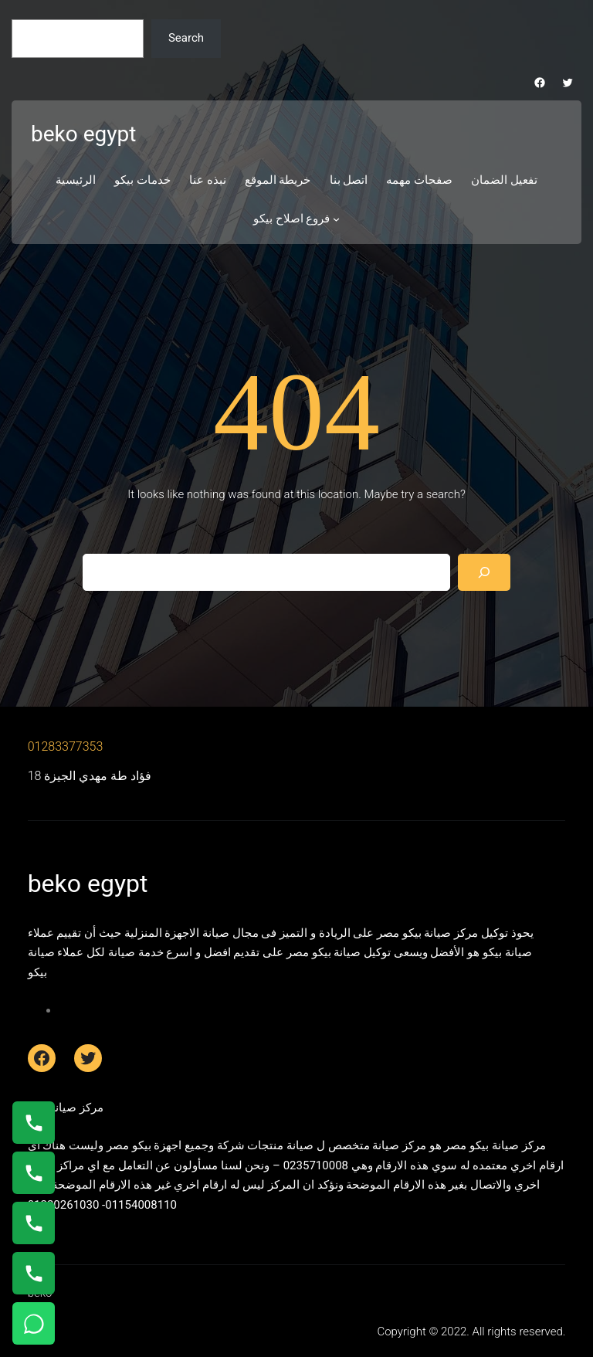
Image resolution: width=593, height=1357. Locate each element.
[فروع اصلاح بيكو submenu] (336, 218)
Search (186, 38)
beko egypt (83, 134)
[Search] (484, 572)
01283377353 (65, 746)
